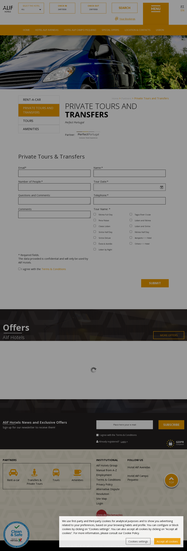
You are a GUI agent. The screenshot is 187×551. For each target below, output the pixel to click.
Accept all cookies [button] (167, 541)
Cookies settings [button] (138, 541)
